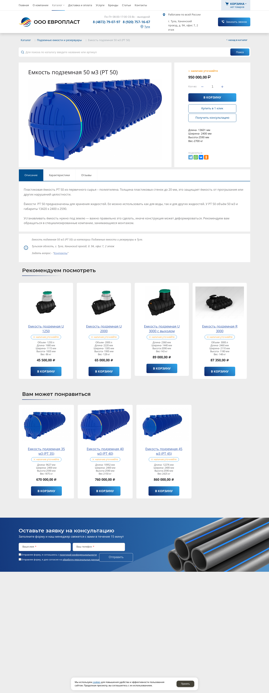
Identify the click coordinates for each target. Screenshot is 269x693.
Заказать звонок (236, 22)
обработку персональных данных (81, 559)
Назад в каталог (238, 40)
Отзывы (86, 175)
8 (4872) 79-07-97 (106, 22)
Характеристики (59, 175)
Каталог (26, 40)
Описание (31, 175)
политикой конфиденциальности (78, 554)
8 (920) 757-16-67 (136, 22)
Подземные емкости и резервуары (59, 40)
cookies (97, 682)
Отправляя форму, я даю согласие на (60, 559)
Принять (185, 684)
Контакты (60, 253)
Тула (147, 26)
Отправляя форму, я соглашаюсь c (59, 554)
